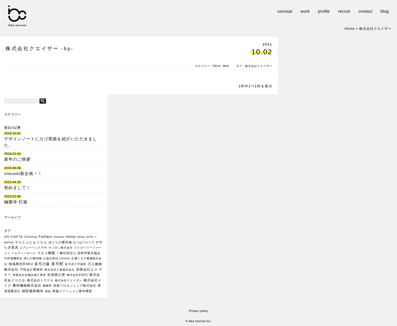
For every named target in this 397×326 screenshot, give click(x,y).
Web (226, 66)
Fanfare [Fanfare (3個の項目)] (45, 237)
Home (350, 29)
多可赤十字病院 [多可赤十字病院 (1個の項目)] (75, 264)
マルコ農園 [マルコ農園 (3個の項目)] (46, 253)
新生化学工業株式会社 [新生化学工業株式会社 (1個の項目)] (59, 269)
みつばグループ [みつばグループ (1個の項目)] (83, 242)
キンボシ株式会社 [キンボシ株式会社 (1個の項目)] (61, 247)
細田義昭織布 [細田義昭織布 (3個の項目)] (33, 291)
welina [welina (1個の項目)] (9, 242)
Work (217, 66)
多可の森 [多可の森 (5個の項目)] (42, 264)
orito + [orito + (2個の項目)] (91, 236)
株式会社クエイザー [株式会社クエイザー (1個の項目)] (68, 280)
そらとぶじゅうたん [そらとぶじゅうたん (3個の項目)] (31, 242)
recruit (344, 11)
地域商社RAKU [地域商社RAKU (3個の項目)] (21, 264)
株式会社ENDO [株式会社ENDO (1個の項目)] (77, 274)
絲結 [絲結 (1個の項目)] (48, 291)
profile (324, 11)
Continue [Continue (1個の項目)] (30, 236)
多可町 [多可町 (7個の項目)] (57, 264)
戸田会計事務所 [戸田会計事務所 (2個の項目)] (31, 269)
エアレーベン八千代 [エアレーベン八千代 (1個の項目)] (33, 247)
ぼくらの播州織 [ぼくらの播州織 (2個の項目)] (60, 242)
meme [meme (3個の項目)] (71, 237)
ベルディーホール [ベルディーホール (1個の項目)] (24, 253)
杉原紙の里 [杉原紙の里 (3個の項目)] (56, 275)
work (305, 11)
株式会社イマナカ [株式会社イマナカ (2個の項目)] (40, 280)
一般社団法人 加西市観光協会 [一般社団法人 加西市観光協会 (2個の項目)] (79, 253)
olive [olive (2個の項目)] (81, 236)
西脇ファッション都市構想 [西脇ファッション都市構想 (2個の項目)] (72, 291)
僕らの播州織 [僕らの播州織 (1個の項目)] (33, 258)
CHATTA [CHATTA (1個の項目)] (16, 236)
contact (365, 11)
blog (384, 11)
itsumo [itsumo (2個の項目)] (58, 236)
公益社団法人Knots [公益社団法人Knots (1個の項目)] (56, 258)
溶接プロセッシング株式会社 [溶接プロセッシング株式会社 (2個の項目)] (74, 285)
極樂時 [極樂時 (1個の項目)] (47, 285)
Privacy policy (198, 310)
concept (285, 11)
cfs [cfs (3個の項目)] (6, 237)
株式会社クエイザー (258, 66)
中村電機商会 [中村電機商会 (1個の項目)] (13, 258)
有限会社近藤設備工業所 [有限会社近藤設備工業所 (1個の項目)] (29, 274)
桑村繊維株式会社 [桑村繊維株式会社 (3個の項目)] (27, 285)
